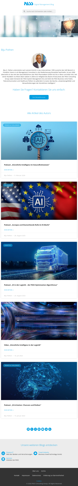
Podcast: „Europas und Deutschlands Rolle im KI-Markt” (27, 225)
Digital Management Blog (44, 4)
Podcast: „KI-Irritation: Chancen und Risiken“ (22, 405)
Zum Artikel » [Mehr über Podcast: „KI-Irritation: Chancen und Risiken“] (9, 410)
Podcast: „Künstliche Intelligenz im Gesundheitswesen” (27, 165)
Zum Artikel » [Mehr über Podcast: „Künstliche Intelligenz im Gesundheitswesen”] (9, 170)
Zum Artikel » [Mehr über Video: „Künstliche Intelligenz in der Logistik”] (9, 350)
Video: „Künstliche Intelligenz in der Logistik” (22, 345)
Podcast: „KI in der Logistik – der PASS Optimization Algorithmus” (31, 285)
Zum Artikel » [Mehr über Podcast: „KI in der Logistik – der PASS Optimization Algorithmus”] (9, 290)
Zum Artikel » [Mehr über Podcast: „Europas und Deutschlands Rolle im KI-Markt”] (9, 230)
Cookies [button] (39, 481)
